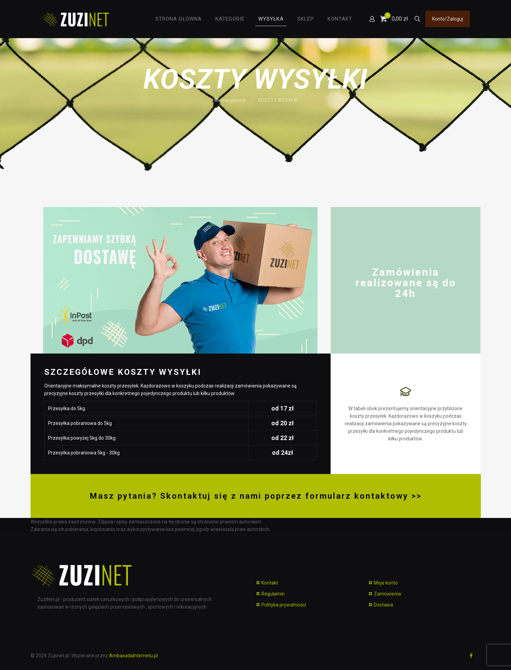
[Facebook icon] (471, 655)
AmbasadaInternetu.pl (133, 655)
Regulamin (273, 594)
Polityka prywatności (283, 605)
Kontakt (269, 583)
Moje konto (386, 583)
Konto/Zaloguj (447, 19)
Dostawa (383, 605)
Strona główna (230, 100)
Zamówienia (387, 594)
